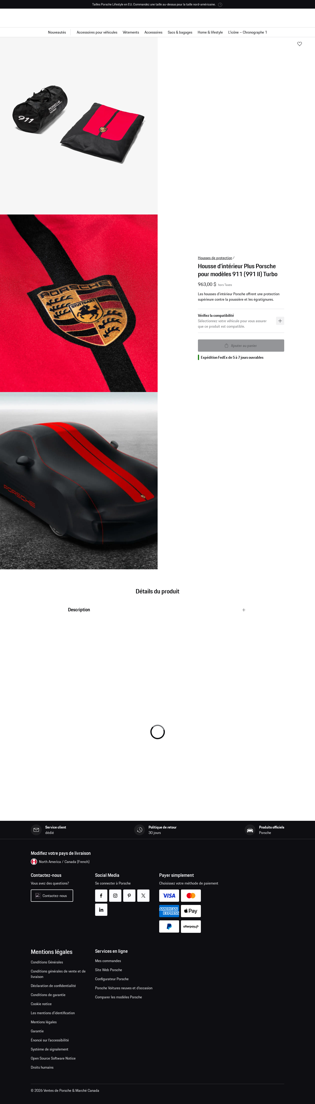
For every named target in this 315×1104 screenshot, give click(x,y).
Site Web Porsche (108, 969)
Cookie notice (41, 1004)
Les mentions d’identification (53, 1013)
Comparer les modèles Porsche (118, 997)
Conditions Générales (47, 962)
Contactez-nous (55, 895)
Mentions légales (44, 1022)
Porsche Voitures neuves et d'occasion (123, 988)
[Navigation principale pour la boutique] (157, 32)
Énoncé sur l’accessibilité (50, 1040)
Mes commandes (108, 960)
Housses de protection (215, 258)
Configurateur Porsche (112, 979)
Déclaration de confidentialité (53, 985)
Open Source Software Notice (53, 1058)
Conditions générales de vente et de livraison (58, 973)
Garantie (37, 1031)
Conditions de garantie (48, 994)
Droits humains (42, 1067)
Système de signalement (49, 1049)
